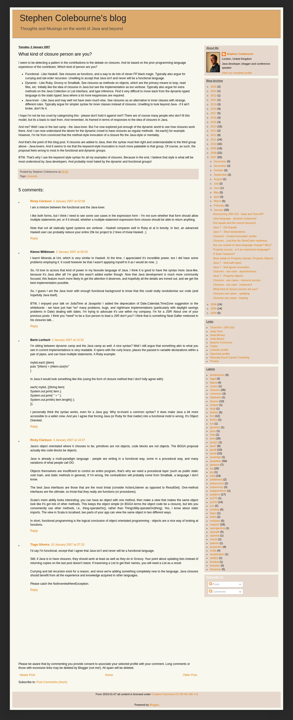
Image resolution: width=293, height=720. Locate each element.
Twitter (214, 346)
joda (212, 475)
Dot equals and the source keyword (234, 222)
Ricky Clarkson (41, 201)
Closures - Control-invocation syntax (235, 236)
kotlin (213, 516)
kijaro (213, 513)
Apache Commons (221, 342)
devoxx (214, 401)
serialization (217, 554)
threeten (215, 565)
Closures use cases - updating (231, 293)
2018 (214, 108)
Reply (34, 238)
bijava (213, 382)
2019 (214, 104)
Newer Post (27, 675)
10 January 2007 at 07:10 (67, 544)
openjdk (215, 531)
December (220, 161)
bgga (213, 378)
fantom (214, 412)
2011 (214, 139)
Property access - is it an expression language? (241, 249)
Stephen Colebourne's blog (73, 18)
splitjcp (214, 557)
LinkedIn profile (219, 349)
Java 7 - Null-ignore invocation (231, 267)
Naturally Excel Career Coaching (229, 357)
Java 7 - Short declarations (229, 231)
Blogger (154, 704)
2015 (214, 122)
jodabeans (216, 479)
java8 (213, 449)
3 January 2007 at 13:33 (67, 340)
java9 (213, 453)
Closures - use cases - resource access (236, 280)
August (218, 179)
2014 (214, 126)
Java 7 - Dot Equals (225, 227)
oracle (213, 539)
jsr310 (213, 502)
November (220, 165)
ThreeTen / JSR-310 (222, 327)
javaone (215, 464)
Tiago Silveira (39, 544)
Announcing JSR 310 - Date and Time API (238, 214)
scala (213, 550)
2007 (214, 157)
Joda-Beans (217, 338)
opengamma (217, 528)
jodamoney (216, 487)
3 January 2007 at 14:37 (69, 440)
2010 (214, 143)
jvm (212, 505)
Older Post (190, 675)
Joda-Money (217, 335)
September (221, 174)
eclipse (214, 404)
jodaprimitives (218, 490)
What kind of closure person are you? (235, 289)
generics (215, 427)
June (217, 187)
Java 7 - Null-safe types (227, 262)
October (219, 170)
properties (216, 546)
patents (214, 543)
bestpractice (217, 374)
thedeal (214, 561)
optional (215, 535)
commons (216, 393)
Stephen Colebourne (240, 53)
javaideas (215, 461)
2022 (214, 95)
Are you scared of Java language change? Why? (242, 245)
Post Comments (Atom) (51, 682)
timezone (215, 569)
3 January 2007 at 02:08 (69, 201)
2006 (214, 304)
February (219, 205)
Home (109, 675)
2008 (214, 152)
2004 (214, 312)
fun (212, 423)
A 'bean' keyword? (224, 253)
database (215, 397)
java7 (213, 445)
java (212, 438)
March (218, 200)
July (216, 183)
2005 (214, 308)
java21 (214, 442)
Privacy (214, 361)
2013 (214, 130)
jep (212, 472)
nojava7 (215, 524)
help (212, 434)
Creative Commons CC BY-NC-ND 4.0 (174, 694)
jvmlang (214, 509)
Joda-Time (216, 331)
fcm (212, 415)
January (219, 209)
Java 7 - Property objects (228, 275)
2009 (214, 148)
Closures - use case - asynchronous (234, 271)
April (217, 196)
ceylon (214, 386)
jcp (211, 468)
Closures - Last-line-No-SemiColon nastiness (240, 240)
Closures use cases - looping (230, 297)
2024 (214, 91)
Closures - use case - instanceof (232, 284)
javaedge (215, 457)
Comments (217, 591)
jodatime (215, 494)
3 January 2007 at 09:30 (72, 252)
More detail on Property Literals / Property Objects (243, 258)
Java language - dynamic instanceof (234, 218)
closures (32, 176)
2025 (214, 86)
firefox (213, 419)
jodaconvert (217, 483)
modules (215, 520)
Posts (214, 584)
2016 (214, 117)
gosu (213, 430)
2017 (214, 113)
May (217, 192)
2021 (214, 99)
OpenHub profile (220, 353)
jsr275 (213, 498)
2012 (214, 135)
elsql (213, 408)
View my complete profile (237, 72)
